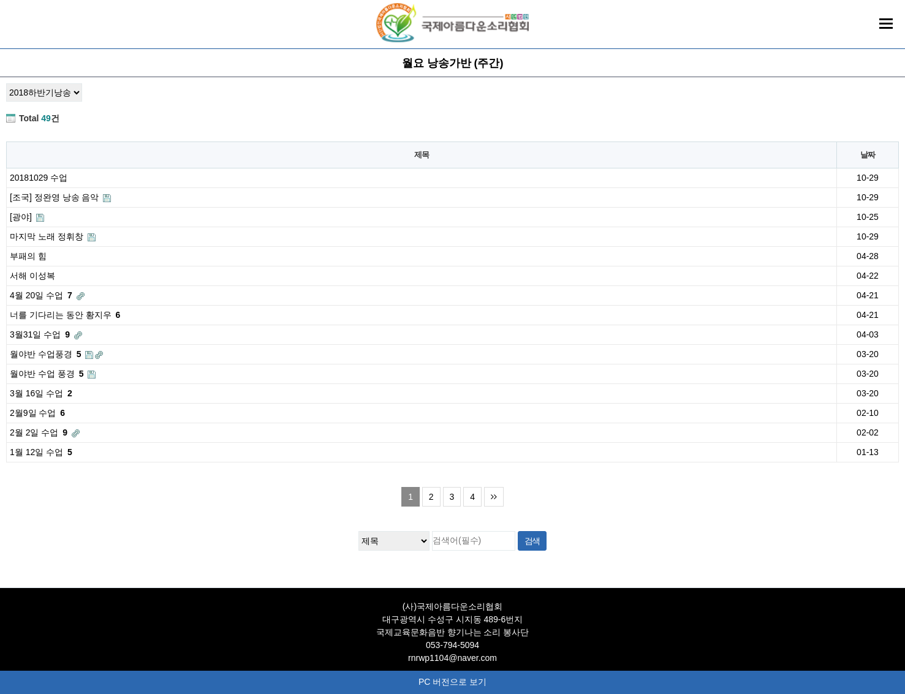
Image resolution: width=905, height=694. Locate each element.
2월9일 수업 (37, 413)
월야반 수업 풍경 (53, 374)
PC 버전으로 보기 (452, 682)
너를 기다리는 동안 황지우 (65, 315)
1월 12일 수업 (41, 452)
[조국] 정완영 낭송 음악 (60, 197)
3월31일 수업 (46, 334)
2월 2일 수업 (45, 432)
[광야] (27, 217)
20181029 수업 (38, 178)
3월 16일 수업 (41, 393)
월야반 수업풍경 (56, 354)
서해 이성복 (32, 276)
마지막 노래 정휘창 (53, 236)
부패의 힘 (28, 256)
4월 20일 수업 (47, 295)
